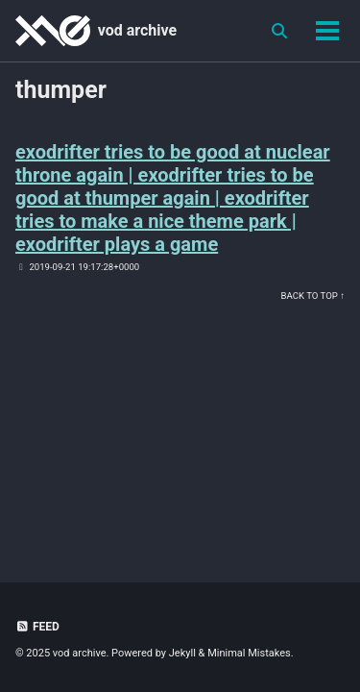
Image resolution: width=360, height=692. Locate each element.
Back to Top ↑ (313, 295)
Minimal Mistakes (249, 653)
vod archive (137, 30)
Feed (37, 626)
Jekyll (182, 653)
